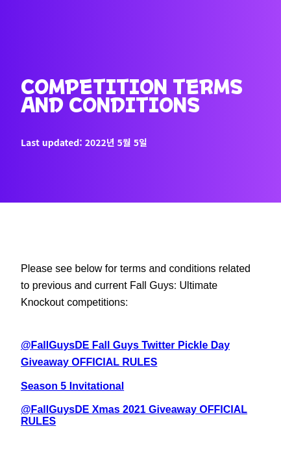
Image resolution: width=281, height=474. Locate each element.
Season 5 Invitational (72, 386)
